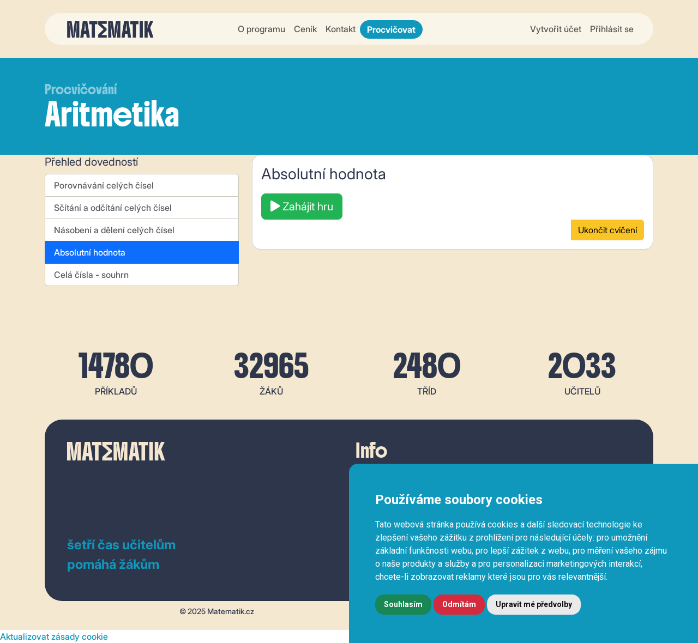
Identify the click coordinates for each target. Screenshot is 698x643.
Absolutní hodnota (89, 252)
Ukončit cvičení (607, 230)
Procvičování (81, 89)
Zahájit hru (301, 206)
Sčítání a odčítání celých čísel (113, 207)
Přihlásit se (612, 28)
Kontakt (341, 28)
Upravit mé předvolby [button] (534, 604)
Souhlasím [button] (403, 604)
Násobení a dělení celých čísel (114, 230)
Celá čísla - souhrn (91, 274)
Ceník (305, 28)
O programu (261, 28)
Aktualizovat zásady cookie (54, 636)
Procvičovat (391, 29)
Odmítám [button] (459, 604)
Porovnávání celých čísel (104, 185)
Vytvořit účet (555, 28)
